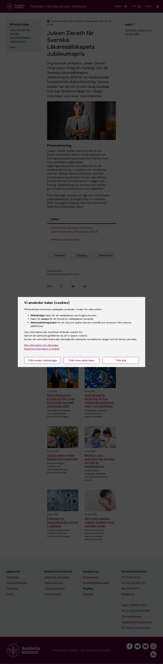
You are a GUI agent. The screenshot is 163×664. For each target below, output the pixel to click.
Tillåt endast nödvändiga (42, 360)
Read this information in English (42, 348)
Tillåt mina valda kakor (82, 360)
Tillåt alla (121, 360)
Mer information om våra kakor (41, 345)
